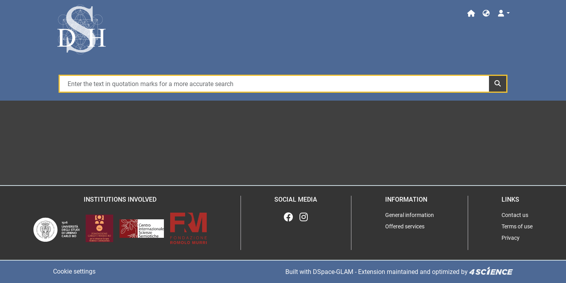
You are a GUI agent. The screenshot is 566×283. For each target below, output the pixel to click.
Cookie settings (74, 271)
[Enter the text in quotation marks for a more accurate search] (274, 84)
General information (409, 215)
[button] (486, 13)
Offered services (404, 226)
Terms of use (517, 226)
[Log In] (503, 13)
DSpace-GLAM (333, 272)
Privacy (511, 238)
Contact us (515, 215)
